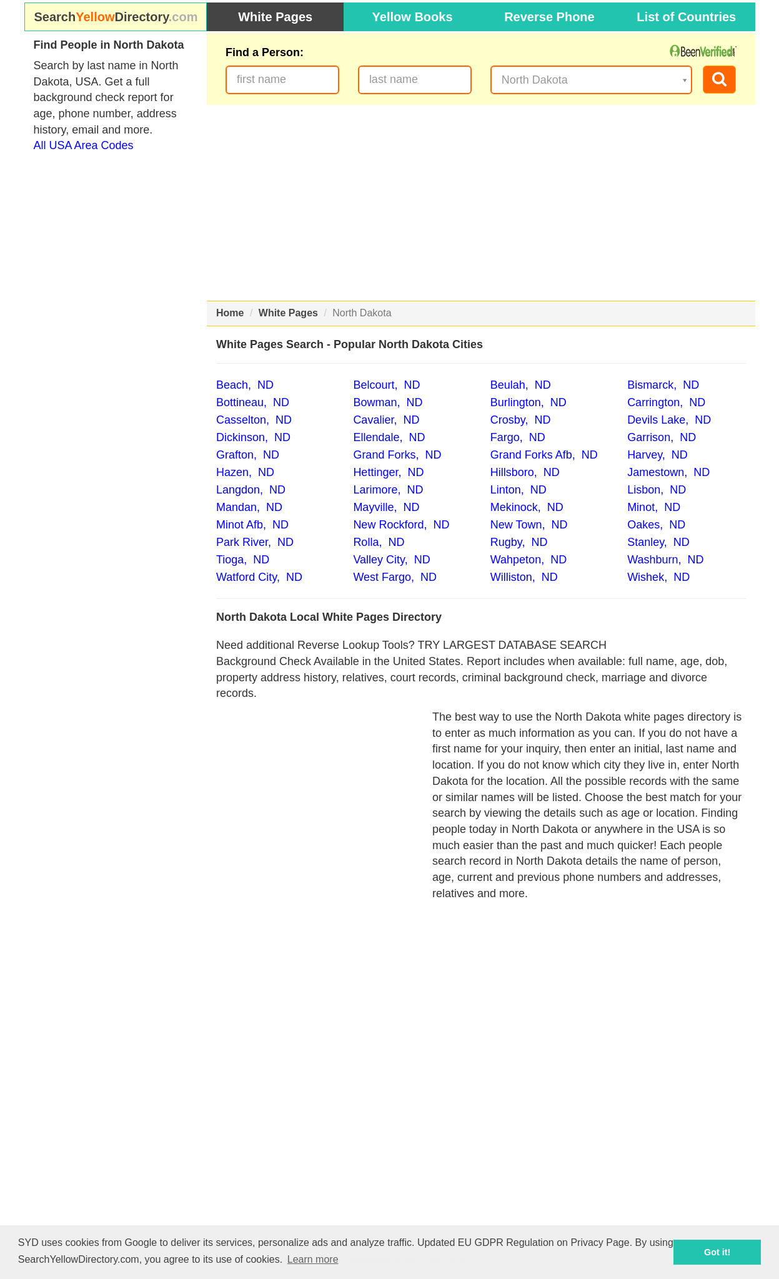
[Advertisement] (481, 202)
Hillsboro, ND (525, 472)
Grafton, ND (247, 455)
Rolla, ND (378, 542)
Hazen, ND (245, 472)
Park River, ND (255, 542)
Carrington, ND (666, 402)
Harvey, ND (657, 455)
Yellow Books (412, 17)
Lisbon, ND (656, 490)
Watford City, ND (259, 577)
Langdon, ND (250, 490)
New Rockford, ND (401, 524)
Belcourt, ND (386, 385)
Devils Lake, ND (669, 420)
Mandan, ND (249, 507)
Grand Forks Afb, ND (544, 455)
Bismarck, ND (663, 385)
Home (230, 313)
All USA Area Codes (84, 145)
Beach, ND (245, 385)
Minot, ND (653, 507)
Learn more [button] (313, 1259)
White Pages (275, 17)
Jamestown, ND (668, 472)
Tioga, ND (242, 559)
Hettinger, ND (388, 472)
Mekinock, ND (526, 507)
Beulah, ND (520, 385)
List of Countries (686, 17)
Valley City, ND (391, 559)
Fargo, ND (517, 437)
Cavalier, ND (386, 420)
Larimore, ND (388, 490)
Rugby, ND (519, 542)
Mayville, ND (386, 507)
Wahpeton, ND (528, 559)
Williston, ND (524, 577)
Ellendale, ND (389, 437)
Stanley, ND (658, 542)
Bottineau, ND (252, 402)
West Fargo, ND (395, 577)
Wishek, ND (658, 577)
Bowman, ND (387, 402)
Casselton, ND (254, 420)
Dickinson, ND (253, 437)
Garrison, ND (661, 437)
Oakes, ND (656, 524)
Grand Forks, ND (397, 455)
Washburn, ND (665, 559)
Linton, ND (518, 490)
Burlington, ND (528, 402)
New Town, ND (529, 524)
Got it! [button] (717, 1252)
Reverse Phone (549, 17)
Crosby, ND (520, 420)
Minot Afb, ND (252, 524)
